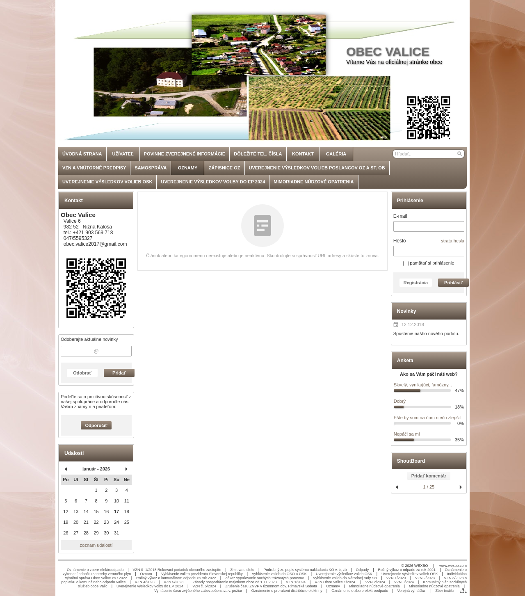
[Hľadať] (459, 153)
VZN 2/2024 (375, 582)
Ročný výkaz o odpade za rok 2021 (407, 570)
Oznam (146, 574)
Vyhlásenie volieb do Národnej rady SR (345, 578)
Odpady (362, 570)
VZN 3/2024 (404, 582)
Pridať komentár (428, 475)
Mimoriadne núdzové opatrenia (374, 586)
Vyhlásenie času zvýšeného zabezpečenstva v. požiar (198, 591)
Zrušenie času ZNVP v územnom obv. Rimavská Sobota (271, 586)
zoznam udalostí (96, 545)
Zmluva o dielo (243, 570)
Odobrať (82, 372)
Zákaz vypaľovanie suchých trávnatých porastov (264, 578)
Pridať (119, 372)
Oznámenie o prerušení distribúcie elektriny (286, 591)
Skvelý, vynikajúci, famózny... (423, 384)
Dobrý (400, 401)
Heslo (399, 241)
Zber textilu (444, 591)
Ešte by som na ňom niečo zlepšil (427, 417)
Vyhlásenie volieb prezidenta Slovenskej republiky (202, 574)
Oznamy (333, 586)
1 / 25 (429, 486)
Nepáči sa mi (407, 434)
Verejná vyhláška (412, 591)
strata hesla (452, 240)
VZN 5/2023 (173, 582)
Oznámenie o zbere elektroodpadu (95, 570)
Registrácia (416, 282)
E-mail (400, 216)
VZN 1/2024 (296, 582)
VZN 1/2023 (396, 578)
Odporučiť (96, 425)
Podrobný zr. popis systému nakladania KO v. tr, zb (305, 570)
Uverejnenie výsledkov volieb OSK (344, 574)
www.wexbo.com (453, 566)
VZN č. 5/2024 (204, 586)
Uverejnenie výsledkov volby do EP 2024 (149, 586)
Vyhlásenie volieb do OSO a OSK (279, 574)
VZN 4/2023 (145, 582)
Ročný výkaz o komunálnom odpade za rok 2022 (176, 578)
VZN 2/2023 (425, 578)
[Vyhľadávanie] (428, 154)
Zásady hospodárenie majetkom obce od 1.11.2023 (235, 582)
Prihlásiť (453, 282)
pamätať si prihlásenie (428, 262)
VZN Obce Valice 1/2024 (335, 582)
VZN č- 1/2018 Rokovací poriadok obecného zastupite (177, 570)
